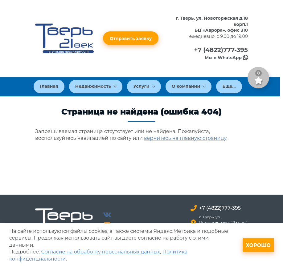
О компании (189, 86)
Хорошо (258, 245)
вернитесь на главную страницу (185, 138)
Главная (49, 86)
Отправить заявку (131, 38)
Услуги (144, 86)
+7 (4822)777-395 (221, 50)
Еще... (229, 86)
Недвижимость (96, 86)
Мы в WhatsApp (226, 57)
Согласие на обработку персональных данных (100, 252)
